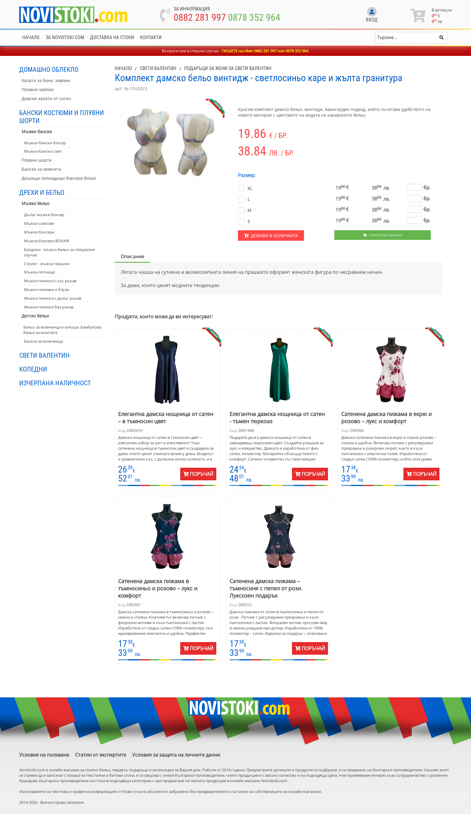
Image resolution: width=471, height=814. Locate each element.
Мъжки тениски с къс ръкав (50, 280)
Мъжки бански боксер (45, 142)
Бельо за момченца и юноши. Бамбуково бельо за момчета (62, 329)
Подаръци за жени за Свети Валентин (227, 68)
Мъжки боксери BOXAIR (46, 240)
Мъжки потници (39, 272)
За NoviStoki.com (65, 37)
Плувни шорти (37, 160)
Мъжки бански (37, 131)
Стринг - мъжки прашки (46, 263)
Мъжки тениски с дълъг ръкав (52, 298)
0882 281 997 (200, 17)
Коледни (33, 369)
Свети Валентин (44, 355)
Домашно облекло (48, 69)
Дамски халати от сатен (46, 98)
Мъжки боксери (39, 232)
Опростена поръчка (382, 235)
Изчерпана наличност (55, 383)
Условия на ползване (44, 754)
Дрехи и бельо (41, 192)
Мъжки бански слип (43, 151)
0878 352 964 (254, 17)
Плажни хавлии (38, 89)
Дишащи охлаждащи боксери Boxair (59, 178)
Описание (132, 256)
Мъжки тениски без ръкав (48, 307)
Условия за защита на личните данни (176, 754)
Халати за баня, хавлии (46, 80)
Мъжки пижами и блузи (46, 289)
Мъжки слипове (39, 223)
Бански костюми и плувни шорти (61, 116)
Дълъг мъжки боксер (44, 214)
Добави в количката (271, 235)
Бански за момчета (41, 169)
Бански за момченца (43, 341)
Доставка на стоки (112, 37)
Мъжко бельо (35, 203)
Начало (31, 37)
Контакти (151, 37)
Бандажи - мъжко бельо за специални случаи (59, 252)
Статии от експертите (100, 754)
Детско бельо (35, 316)
